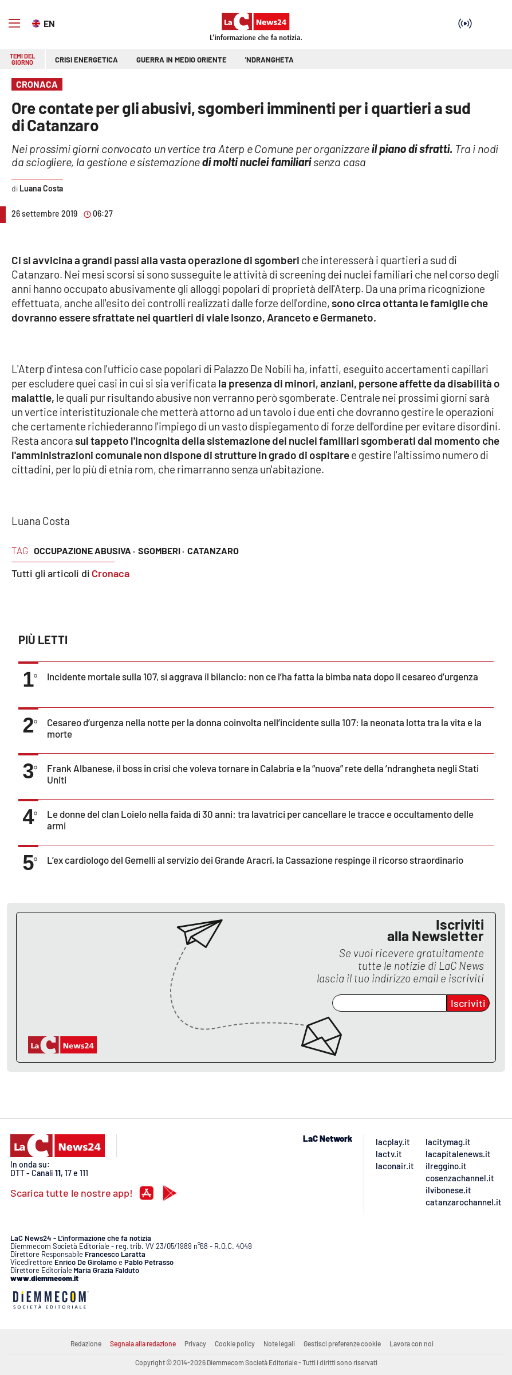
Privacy (195, 1343)
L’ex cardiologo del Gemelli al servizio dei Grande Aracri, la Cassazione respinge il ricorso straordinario (255, 859)
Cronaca (110, 573)
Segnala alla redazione (143, 1343)
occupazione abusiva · (84, 550)
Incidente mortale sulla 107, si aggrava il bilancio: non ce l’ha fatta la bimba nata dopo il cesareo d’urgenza (262, 676)
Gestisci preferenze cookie (342, 1343)
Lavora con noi (411, 1343)
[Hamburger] (14, 23)
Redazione (85, 1343)
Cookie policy (235, 1343)
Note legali (279, 1343)
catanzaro (213, 550)
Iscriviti (468, 1003)
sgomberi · (161, 550)
